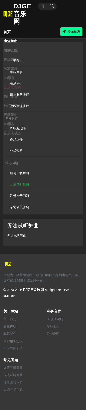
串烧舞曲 (10, 41)
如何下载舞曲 (19, 173)
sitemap (9, 295)
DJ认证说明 (18, 128)
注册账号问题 (19, 196)
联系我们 (16, 83)
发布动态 (71, 31)
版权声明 (16, 72)
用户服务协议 (19, 94)
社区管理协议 (19, 106)
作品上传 (16, 139)
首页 (7, 32)
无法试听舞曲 (19, 184)
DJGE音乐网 (33, 290)
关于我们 (16, 61)
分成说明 (16, 151)
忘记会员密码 (19, 207)
